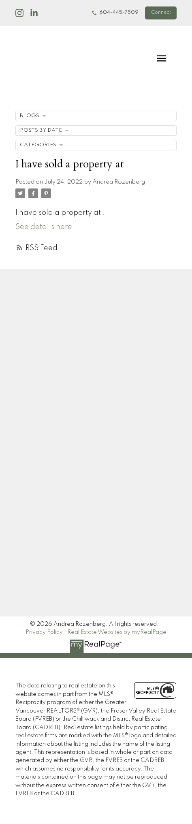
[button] (115, 13)
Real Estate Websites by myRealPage (116, 632)
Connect (161, 12)
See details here (43, 227)
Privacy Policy (44, 632)
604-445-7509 (119, 12)
